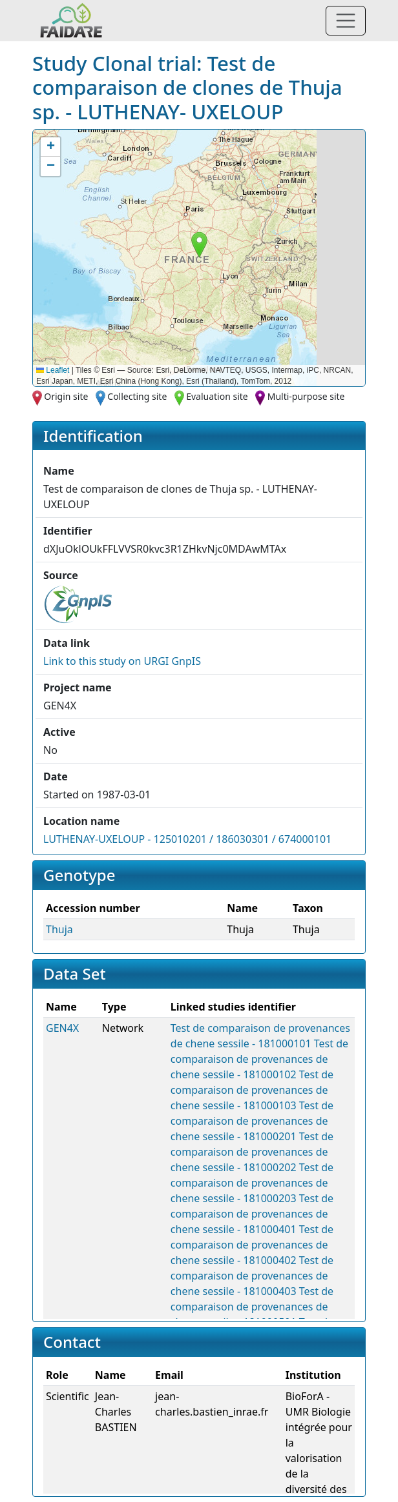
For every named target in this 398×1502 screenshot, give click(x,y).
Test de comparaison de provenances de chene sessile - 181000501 (252, 1306)
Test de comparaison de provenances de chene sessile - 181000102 (259, 1059)
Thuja (59, 929)
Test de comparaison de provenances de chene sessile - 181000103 (252, 1089)
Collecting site (137, 396)
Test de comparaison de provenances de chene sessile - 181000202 (252, 1151)
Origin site (66, 396)
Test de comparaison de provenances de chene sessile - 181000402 (252, 1244)
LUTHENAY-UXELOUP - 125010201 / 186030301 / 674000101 (187, 839)
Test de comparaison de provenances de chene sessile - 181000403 (252, 1275)
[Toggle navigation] (346, 20)
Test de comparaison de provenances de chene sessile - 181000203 (252, 1182)
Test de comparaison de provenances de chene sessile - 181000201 (252, 1120)
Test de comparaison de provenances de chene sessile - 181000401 (252, 1213)
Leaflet (52, 370)
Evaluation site (217, 396)
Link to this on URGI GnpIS (122, 661)
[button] (199, 245)
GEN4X (62, 1028)
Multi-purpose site (306, 396)
